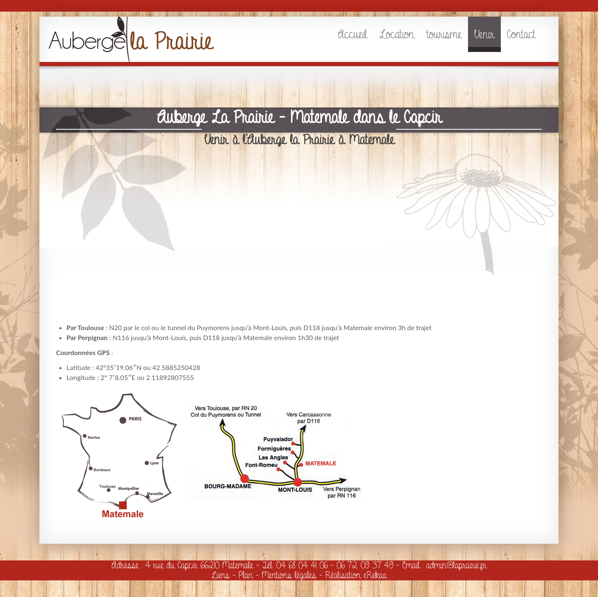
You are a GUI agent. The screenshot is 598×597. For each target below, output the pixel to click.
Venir (484, 34)
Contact (521, 34)
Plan (245, 575)
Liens (220, 575)
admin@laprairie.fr (456, 565)
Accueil (352, 34)
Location (397, 34)
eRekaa (375, 575)
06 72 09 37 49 (364, 565)
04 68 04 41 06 (302, 565)
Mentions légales (289, 575)
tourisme (444, 34)
